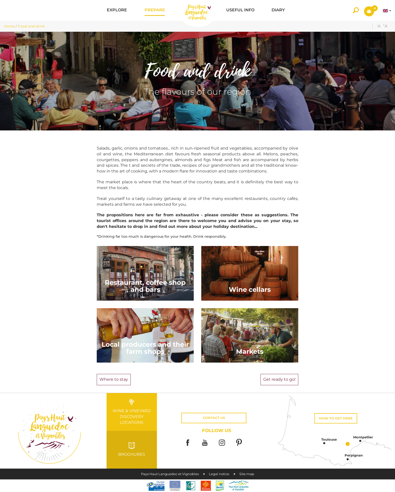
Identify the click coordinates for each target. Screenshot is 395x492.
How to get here (336, 418)
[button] (117, 10)
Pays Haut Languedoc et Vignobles (170, 474)
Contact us (214, 418)
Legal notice (219, 474)
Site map (246, 474)
